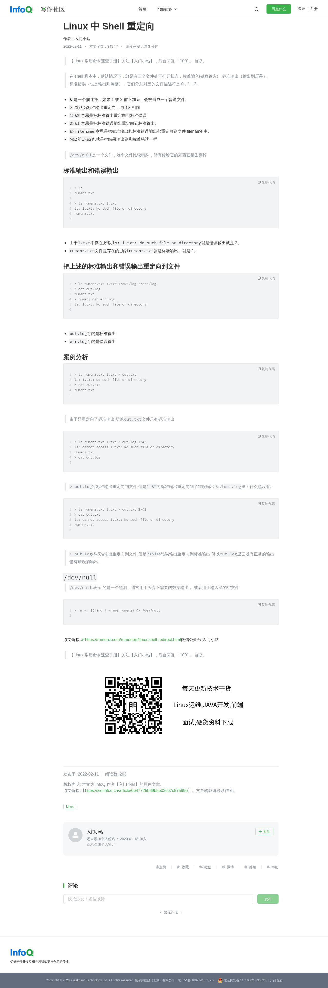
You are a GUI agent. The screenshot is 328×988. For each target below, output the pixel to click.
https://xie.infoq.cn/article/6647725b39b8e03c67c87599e (136, 790)
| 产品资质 (275, 980)
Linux (70, 806)
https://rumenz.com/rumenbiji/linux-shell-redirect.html (133, 639)
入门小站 (82, 38)
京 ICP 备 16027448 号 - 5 (196, 980)
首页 (142, 9)
